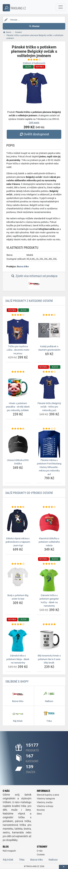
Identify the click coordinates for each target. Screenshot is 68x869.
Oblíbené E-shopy (16, 681)
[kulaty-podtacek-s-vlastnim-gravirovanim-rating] (49, 315)
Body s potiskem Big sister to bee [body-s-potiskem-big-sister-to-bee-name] (17, 597)
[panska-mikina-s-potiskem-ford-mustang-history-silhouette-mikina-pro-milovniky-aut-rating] (49, 429)
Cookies (41, 854)
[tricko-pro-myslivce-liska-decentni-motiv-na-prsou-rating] (18, 315)
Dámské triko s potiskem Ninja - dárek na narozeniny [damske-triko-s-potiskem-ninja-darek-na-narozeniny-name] (17, 659)
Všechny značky (45, 802)
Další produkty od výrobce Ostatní (29, 493)
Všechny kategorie (46, 798)
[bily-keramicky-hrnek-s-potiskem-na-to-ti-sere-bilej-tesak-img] (49, 639)
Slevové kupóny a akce (48, 795)
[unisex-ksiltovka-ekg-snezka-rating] (18, 429)
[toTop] (63, 867)
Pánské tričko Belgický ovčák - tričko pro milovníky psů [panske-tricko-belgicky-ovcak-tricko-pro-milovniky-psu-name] (49, 407)
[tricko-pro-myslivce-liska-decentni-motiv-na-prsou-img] (18, 330)
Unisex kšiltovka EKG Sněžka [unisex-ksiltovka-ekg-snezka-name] (18, 462)
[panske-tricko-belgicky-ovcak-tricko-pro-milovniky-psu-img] (49, 387)
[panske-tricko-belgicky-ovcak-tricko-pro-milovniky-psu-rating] (49, 372)
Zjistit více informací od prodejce (34, 281)
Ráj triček (8, 859)
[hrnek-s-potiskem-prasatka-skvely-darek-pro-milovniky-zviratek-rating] (18, 372)
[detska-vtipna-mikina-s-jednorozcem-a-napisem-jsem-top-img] (18, 522)
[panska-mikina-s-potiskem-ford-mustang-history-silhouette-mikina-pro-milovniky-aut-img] (49, 444)
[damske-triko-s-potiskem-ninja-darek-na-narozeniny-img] (18, 639)
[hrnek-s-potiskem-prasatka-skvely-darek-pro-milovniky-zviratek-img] (18, 387)
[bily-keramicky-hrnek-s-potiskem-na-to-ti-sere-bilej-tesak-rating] (49, 624)
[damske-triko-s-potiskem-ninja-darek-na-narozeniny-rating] (18, 624)
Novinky (41, 810)
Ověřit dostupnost (34, 134)
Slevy (39, 813)
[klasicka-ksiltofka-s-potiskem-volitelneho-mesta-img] (49, 522)
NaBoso (53, 859)
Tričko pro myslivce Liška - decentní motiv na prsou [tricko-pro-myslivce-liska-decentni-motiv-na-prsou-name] (18, 350)
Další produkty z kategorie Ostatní (29, 301)
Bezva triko (23, 266)
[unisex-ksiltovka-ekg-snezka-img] (18, 444)
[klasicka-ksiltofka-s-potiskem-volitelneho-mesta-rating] (49, 507)
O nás (39, 851)
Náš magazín (9, 851)
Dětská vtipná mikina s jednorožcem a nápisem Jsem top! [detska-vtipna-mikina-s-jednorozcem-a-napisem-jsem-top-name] (18, 542)
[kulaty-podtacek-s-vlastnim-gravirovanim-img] (49, 330)
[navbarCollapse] (60, 7)
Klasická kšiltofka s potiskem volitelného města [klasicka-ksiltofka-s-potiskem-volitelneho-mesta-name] (49, 542)
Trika (21, 859)
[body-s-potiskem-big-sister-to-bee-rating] (18, 564)
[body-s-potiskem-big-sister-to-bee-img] (18, 579)
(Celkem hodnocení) (34, 63)
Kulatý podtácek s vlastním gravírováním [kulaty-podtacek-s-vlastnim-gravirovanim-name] (49, 348)
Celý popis (34, 122)
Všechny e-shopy (45, 806)
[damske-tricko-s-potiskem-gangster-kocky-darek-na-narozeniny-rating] (49, 564)
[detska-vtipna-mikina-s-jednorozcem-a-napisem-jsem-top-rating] (18, 507)
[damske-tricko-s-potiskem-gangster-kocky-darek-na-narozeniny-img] (49, 579)
